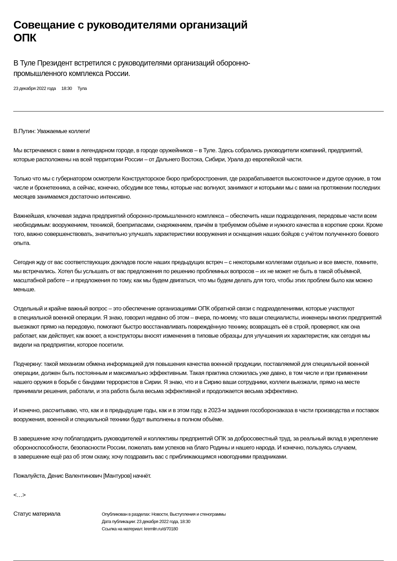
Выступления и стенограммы (197, 514)
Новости (159, 514)
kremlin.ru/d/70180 (161, 528)
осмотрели (106, 178)
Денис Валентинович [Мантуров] (89, 475)
